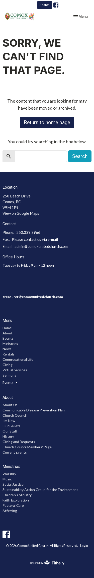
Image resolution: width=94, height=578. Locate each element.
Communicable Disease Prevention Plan (34, 410)
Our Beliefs (11, 426)
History (8, 436)
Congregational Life (18, 359)
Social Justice (13, 484)
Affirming (10, 511)
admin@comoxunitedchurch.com (41, 246)
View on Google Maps (21, 213)
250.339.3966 (28, 232)
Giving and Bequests (19, 442)
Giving (8, 365)
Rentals (9, 354)
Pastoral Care (13, 505)
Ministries (10, 343)
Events (8, 338)
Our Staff (10, 431)
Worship (9, 474)
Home (7, 328)
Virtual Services (15, 370)
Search (45, 5)
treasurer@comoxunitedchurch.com (33, 297)
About (8, 333)
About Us (10, 405)
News (7, 349)
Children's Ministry (17, 495)
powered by (47, 563)
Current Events (15, 452)
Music (7, 479)
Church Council (15, 415)
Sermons (9, 375)
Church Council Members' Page (27, 447)
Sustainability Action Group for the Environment (40, 489)
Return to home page (47, 122)
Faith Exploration (16, 500)
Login (84, 546)
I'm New (9, 420)
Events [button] (11, 382)
